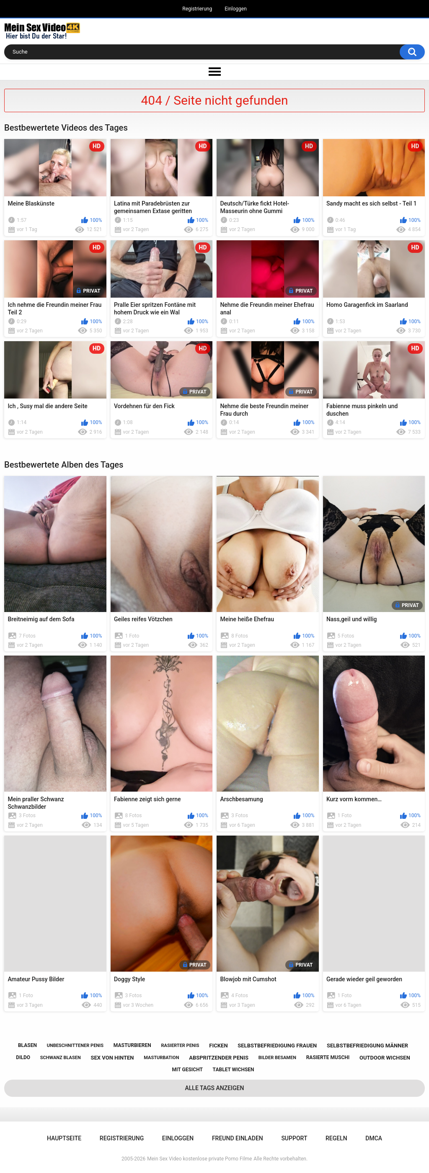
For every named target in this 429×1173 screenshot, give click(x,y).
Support (294, 1138)
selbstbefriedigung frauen (277, 1045)
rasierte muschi (328, 1057)
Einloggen (236, 9)
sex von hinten (112, 1058)
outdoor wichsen (384, 1058)
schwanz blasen (60, 1057)
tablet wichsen (233, 1070)
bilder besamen (277, 1057)
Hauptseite (64, 1138)
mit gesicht (187, 1070)
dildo (23, 1057)
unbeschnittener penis (75, 1045)
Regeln (336, 1138)
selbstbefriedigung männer (367, 1045)
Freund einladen (237, 1138)
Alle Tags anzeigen (214, 1088)
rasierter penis (180, 1045)
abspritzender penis (218, 1058)
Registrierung (197, 9)
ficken (218, 1045)
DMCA (373, 1138)
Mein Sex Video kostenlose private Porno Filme (199, 1159)
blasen (27, 1045)
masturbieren (132, 1045)
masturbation (161, 1057)
